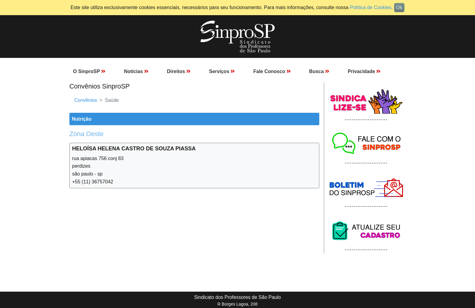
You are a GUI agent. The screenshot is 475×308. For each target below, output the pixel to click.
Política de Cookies (370, 7)
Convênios (85, 100)
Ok (399, 7)
